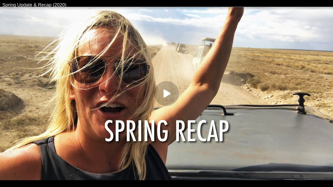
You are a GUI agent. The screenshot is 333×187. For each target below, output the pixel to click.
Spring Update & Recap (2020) (34, 5)
